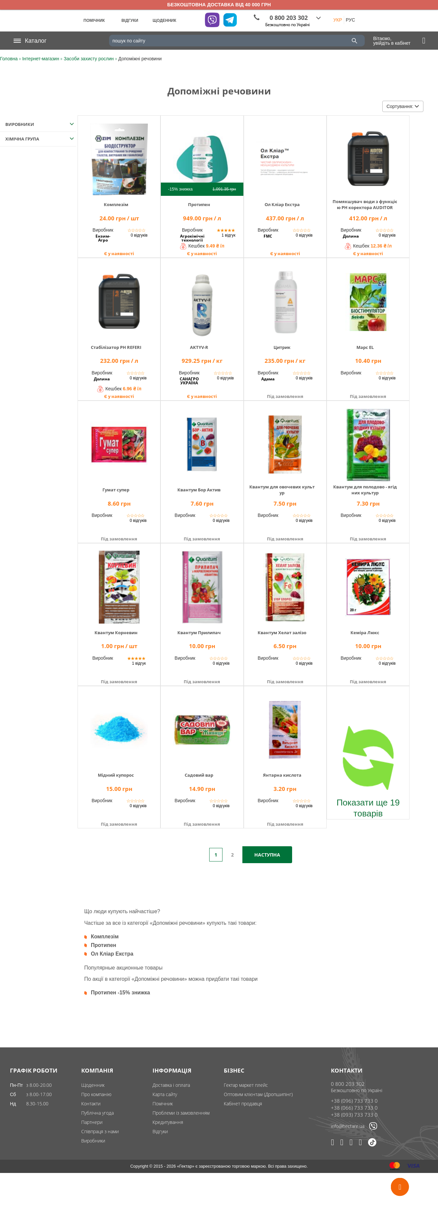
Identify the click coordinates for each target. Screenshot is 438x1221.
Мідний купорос (116, 775)
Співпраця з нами (100, 1131)
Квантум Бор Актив (198, 490)
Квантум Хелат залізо (282, 633)
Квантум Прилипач (199, 633)
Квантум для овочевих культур (282, 490)
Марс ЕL (365, 347)
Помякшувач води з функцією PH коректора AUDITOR (365, 204)
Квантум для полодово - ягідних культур (365, 490)
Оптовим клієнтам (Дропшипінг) (258, 1094)
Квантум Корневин (116, 633)
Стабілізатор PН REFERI (116, 347)
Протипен (199, 204)
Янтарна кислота (282, 775)
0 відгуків (139, 235)
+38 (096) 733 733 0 (354, 1100)
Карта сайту (165, 1094)
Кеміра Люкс (364, 633)
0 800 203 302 (348, 1084)
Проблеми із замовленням (181, 1113)
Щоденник (92, 1085)
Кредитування (168, 1122)
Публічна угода (97, 1113)
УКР (337, 20)
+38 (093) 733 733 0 (354, 1114)
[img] (119, 155)
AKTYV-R (199, 347)
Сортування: (403, 106)
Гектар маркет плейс (246, 1085)
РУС (350, 20)
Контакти (90, 1103)
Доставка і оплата (171, 1085)
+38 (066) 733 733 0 (354, 1107)
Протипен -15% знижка (120, 992)
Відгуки (160, 1131)
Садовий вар (199, 775)
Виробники (93, 1141)
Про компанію (96, 1094)
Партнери (91, 1122)
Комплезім (116, 204)
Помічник (163, 1103)
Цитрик (282, 347)
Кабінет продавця (243, 1103)
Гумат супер (115, 490)
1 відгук (228, 235)
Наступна (267, 855)
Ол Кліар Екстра (282, 204)
